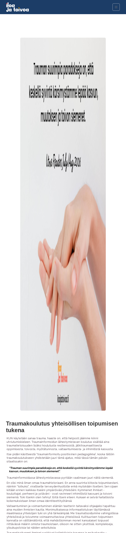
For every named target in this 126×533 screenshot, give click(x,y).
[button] (116, 7)
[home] (28, 7)
